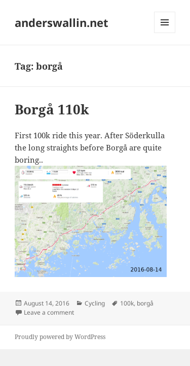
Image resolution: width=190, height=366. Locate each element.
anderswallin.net (61, 22)
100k (127, 303)
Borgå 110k (52, 109)
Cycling (95, 303)
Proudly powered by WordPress (60, 336)
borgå (145, 303)
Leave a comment (49, 312)
